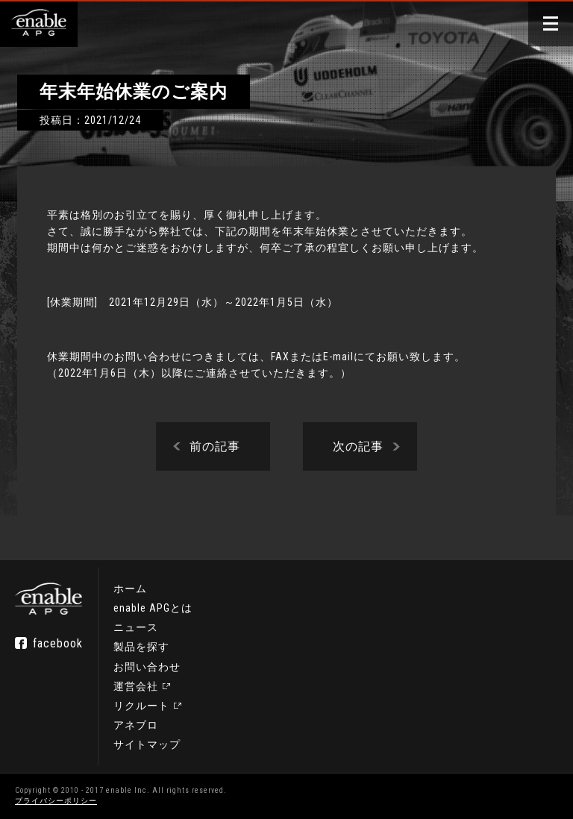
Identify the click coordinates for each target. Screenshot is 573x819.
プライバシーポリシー (56, 801)
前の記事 (215, 446)
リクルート (141, 706)
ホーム (130, 589)
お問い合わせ (147, 667)
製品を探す (141, 647)
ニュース (135, 628)
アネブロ (135, 725)
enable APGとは (152, 609)
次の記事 (358, 446)
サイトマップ (147, 744)
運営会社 (135, 686)
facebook (58, 643)
